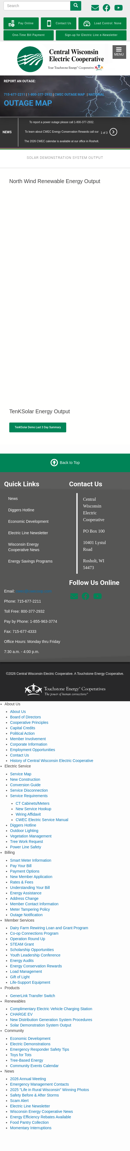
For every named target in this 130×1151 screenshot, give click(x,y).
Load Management (26, 956)
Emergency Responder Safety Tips (39, 1033)
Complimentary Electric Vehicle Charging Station (51, 993)
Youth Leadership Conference (35, 939)
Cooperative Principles (29, 707)
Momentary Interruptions (31, 1112)
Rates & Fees (21, 866)
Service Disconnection (29, 774)
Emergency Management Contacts (39, 1069)
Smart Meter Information (30, 844)
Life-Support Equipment (30, 967)
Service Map (20, 758)
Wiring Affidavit (28, 799)
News (13, 483)
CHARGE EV (21, 999)
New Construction (25, 763)
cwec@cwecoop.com (34, 575)
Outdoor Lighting (24, 815)
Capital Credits (22, 712)
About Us (18, 696)
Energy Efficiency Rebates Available (40, 1101)
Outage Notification (26, 899)
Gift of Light (20, 961)
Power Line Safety (25, 831)
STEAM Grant (22, 929)
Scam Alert (19, 1085)
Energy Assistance (25, 877)
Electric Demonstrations (30, 1028)
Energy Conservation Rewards (36, 950)
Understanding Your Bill (30, 872)
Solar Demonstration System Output (40, 1009)
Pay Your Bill (21, 850)
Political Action (22, 718)
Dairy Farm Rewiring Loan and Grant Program (49, 912)
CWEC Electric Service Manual (42, 804)
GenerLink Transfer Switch (32, 980)
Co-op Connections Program (34, 918)
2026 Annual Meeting (28, 1063)
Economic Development (28, 505)
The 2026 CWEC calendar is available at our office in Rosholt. (62, 125)
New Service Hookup (33, 793)
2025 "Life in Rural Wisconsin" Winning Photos (49, 1074)
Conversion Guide (25, 769)
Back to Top (70, 447)
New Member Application (31, 861)
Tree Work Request (26, 826)
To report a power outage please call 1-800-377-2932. (61, 106)
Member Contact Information (34, 888)
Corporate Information (28, 729)
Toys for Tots (20, 1039)
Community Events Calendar (34, 1050)
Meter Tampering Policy (30, 893)
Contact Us (19, 739)
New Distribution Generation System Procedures (51, 1004)
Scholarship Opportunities (32, 934)
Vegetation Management (31, 820)
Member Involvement (28, 723)
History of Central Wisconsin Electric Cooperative (51, 745)
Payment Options (24, 855)
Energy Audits (22, 945)
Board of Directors (25, 701)
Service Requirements (29, 780)
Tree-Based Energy (26, 1044)
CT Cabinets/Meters (32, 788)
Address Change (24, 882)
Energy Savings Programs (30, 545)
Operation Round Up (27, 923)
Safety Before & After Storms (34, 1079)
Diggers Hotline (21, 494)
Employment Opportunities (32, 734)
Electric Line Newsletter (28, 517)
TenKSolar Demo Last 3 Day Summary (38, 411)
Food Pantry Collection (29, 1107)
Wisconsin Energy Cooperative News (23, 531)
